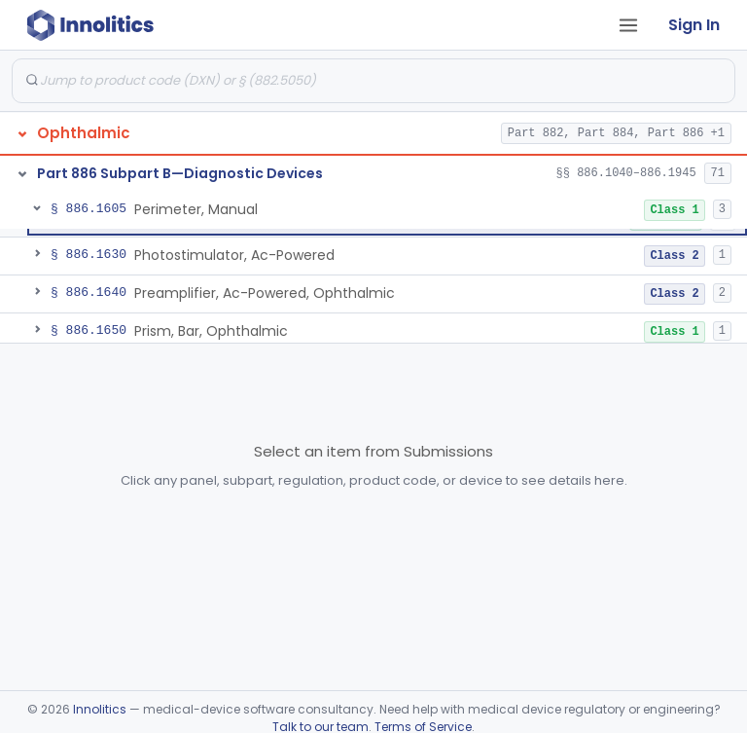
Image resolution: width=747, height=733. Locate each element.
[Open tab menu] (628, 25)
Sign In (694, 25)
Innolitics (99, 709)
